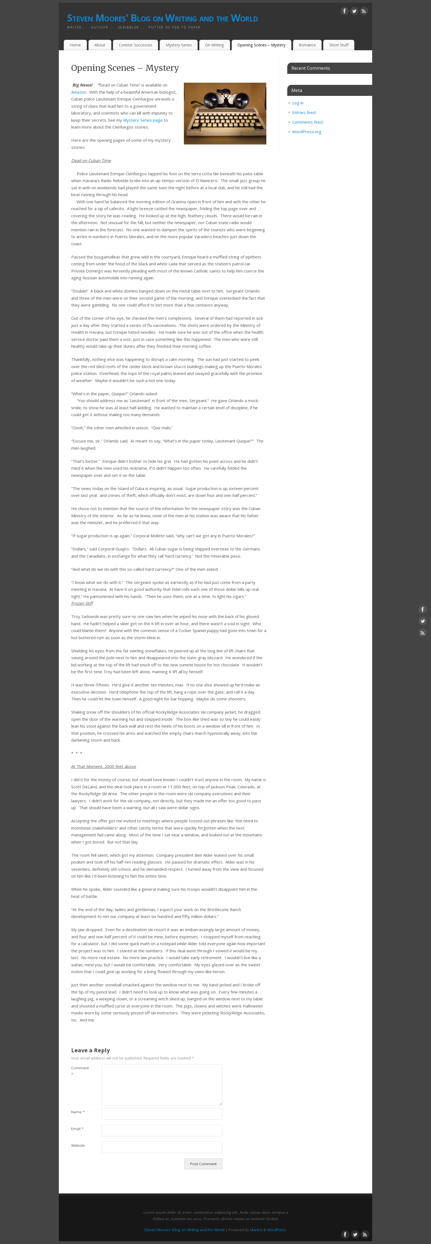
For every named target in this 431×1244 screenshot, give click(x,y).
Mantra (256, 1229)
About (99, 45)
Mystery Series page (143, 120)
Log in (297, 102)
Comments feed (307, 122)
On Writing (214, 45)
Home (75, 45)
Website (78, 1145)
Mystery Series (179, 45)
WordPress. (277, 1229)
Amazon (78, 92)
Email (77, 1128)
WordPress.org (306, 131)
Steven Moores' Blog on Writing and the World (162, 17)
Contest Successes (135, 45)
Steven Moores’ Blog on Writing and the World (184, 1229)
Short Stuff (339, 45)
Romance (307, 45)
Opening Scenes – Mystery (261, 45)
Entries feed (304, 112)
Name (78, 1111)
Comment (78, 1071)
